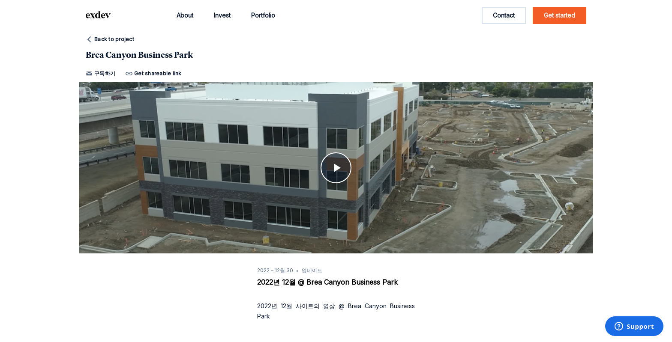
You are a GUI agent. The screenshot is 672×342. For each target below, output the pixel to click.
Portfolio (263, 15)
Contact (504, 15)
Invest (222, 15)
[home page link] (98, 15)
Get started (559, 15)
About (185, 15)
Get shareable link (154, 73)
